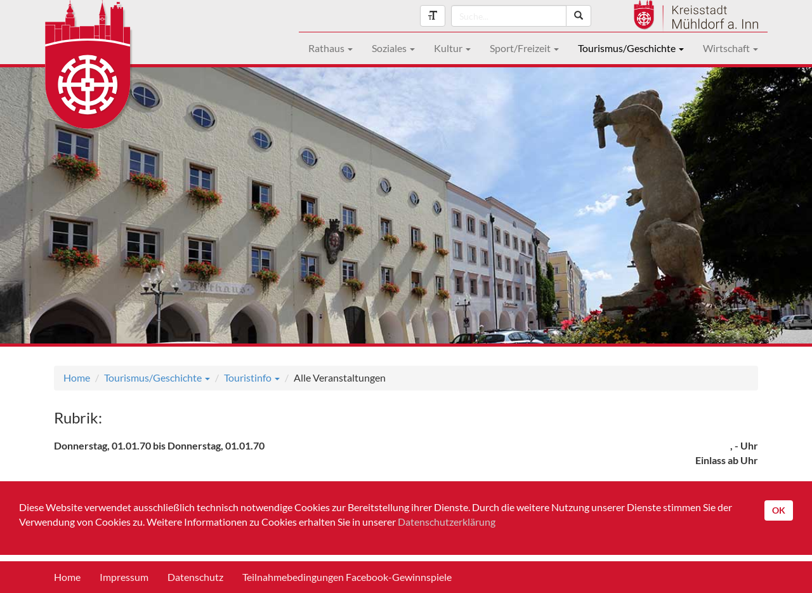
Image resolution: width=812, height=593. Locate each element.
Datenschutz (195, 577)
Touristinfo (252, 377)
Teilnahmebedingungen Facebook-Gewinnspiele (347, 577)
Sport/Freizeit (524, 48)
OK (778, 510)
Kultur (452, 48)
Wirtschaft (730, 48)
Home (76, 377)
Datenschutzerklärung (446, 522)
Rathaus (330, 48)
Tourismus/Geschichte (631, 48)
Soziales (393, 48)
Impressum (124, 577)
